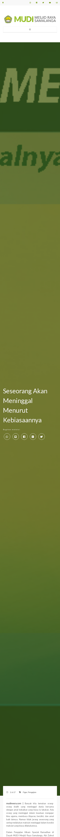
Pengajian (32, 792)
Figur (25, 792)
